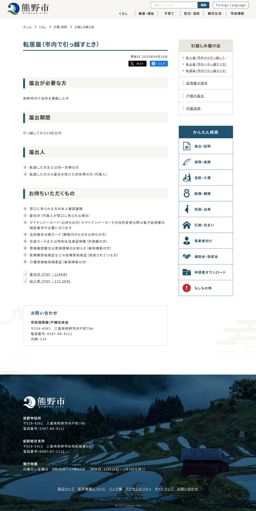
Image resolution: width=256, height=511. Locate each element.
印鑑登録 (193, 108)
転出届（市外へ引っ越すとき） (206, 64)
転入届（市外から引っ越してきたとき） (207, 57)
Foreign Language (231, 5)
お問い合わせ (187, 488)
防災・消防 (192, 13)
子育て (169, 13)
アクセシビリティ (138, 488)
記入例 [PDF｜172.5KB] (50, 281)
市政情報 (237, 13)
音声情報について (92, 488)
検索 (203, 5)
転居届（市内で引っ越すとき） (206, 70)
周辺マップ (66, 488)
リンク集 (115, 488)
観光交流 (215, 13)
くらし (123, 13)
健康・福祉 (146, 13)
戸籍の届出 (195, 95)
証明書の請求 (197, 83)
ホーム (27, 26)
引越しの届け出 (84, 26)
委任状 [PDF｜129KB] (48, 274)
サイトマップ (164, 488)
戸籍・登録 (60, 26)
